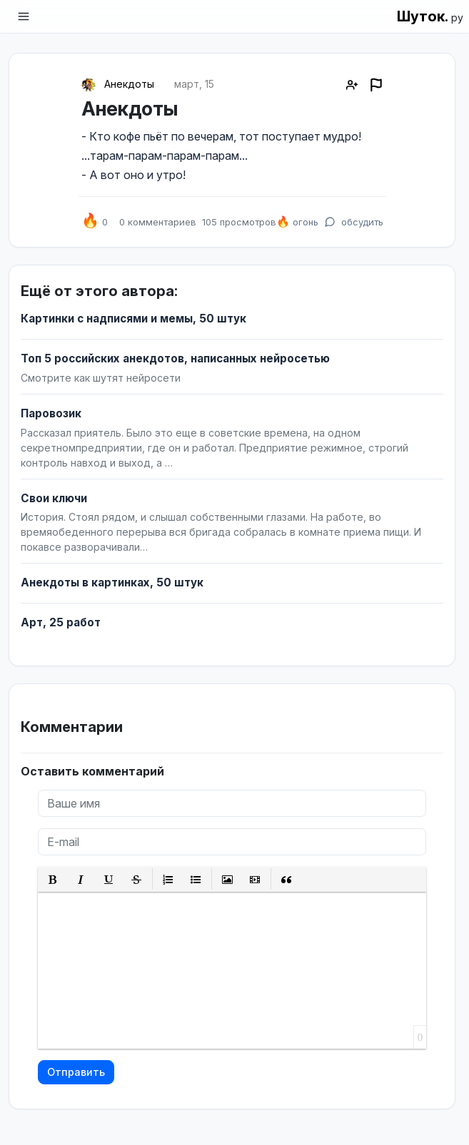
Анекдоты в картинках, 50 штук (112, 582)
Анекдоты (129, 84)
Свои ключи (54, 498)
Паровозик (51, 413)
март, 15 (194, 84)
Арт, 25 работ (61, 622)
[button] (53, 879)
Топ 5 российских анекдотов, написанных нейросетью (175, 358)
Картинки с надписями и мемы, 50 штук (133, 318)
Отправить (76, 1072)
